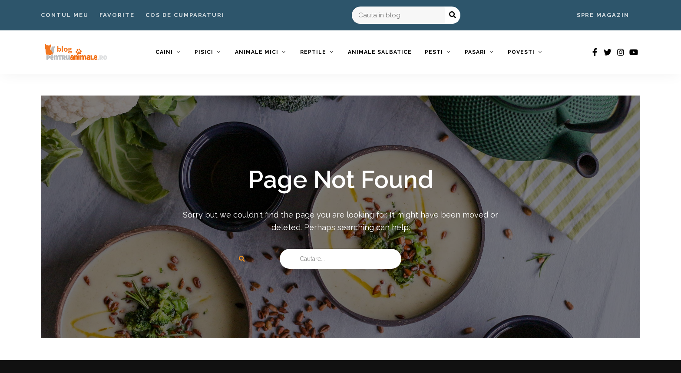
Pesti (434, 52)
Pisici (204, 52)
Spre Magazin (603, 15)
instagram (620, 52)
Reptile (313, 52)
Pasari (475, 52)
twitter (607, 52)
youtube (633, 52)
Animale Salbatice (380, 52)
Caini (164, 52)
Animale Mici (256, 52)
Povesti (521, 52)
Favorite (117, 15)
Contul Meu (65, 15)
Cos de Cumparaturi (185, 15)
